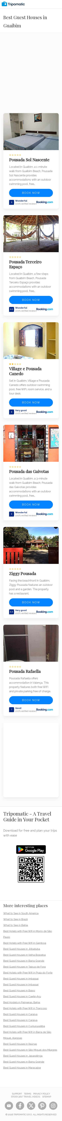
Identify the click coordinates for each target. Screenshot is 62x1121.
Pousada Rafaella (25, 671)
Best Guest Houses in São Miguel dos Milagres (30, 1049)
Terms (27, 1093)
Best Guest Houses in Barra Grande (23, 960)
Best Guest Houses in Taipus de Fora (24, 966)
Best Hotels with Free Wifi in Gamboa (24, 943)
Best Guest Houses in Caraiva (20, 1020)
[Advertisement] (31, 75)
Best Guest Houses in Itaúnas (20, 1043)
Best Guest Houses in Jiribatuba (21, 948)
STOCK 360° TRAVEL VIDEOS (25, 1096)
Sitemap (46, 1096)
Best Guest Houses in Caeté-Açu (22, 996)
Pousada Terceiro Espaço (25, 264)
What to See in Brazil (15, 919)
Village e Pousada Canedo (25, 371)
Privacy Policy (41, 1093)
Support (17, 1093)
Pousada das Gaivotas (29, 471)
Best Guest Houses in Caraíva (20, 1014)
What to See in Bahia (15, 925)
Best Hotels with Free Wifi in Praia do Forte (27, 972)
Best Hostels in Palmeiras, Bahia (21, 1002)
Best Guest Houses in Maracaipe (22, 1067)
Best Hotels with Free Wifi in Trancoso (25, 1008)
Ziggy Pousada (22, 573)
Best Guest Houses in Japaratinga (22, 1055)
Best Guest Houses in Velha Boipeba (24, 954)
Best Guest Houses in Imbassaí (21, 978)
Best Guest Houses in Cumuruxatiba (24, 1026)
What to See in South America (21, 913)
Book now (31, 192)
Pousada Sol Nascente (29, 159)
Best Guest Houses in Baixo (19, 990)
